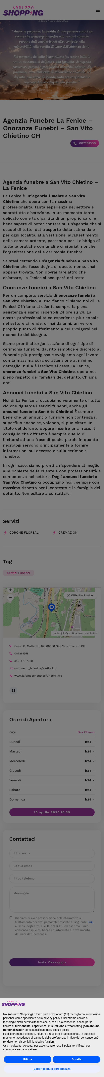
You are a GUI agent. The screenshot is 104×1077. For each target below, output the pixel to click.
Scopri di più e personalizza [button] (52, 1068)
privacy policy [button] (51, 1018)
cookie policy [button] (61, 1029)
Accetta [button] (76, 1059)
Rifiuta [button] (27, 1059)
